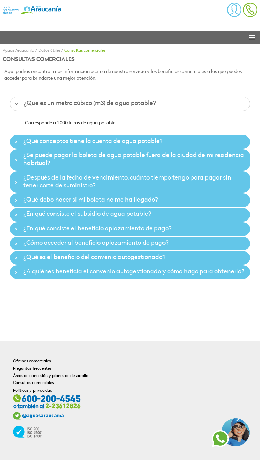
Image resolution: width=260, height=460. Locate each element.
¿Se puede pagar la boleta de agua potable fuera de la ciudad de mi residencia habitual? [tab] (128, 159)
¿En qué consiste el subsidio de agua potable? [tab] (82, 214)
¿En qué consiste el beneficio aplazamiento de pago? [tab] (92, 229)
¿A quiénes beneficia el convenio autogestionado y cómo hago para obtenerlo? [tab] (128, 272)
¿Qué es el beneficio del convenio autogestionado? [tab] (89, 257)
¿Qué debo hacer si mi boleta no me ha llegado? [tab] (85, 200)
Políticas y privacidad (32, 391)
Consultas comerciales (84, 51)
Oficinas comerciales (32, 361)
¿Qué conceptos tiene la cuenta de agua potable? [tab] (88, 141)
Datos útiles (49, 51)
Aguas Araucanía (18, 51)
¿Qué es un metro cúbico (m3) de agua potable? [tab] (85, 103)
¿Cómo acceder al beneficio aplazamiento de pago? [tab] (91, 243)
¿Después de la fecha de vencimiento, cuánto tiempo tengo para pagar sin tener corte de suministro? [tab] (122, 182)
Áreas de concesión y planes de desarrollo (50, 376)
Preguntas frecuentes (32, 369)
